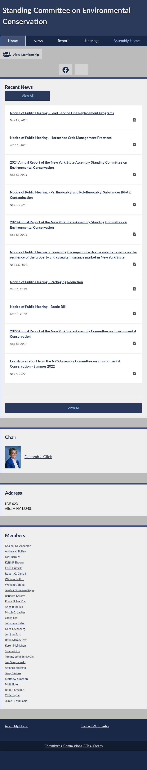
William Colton (14, 579)
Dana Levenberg (15, 629)
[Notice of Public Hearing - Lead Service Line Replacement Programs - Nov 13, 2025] (73, 117)
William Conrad (14, 584)
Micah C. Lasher (15, 612)
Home (13, 40)
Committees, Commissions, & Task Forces (74, 746)
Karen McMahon (15, 645)
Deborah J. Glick (38, 456)
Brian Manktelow (16, 640)
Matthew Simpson (16, 678)
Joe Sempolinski (15, 662)
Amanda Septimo (15, 667)
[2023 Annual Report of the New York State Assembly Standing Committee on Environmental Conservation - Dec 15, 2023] (73, 229)
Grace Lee (11, 617)
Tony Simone (13, 673)
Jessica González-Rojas (19, 590)
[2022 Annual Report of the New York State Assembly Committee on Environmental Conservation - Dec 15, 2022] (73, 338)
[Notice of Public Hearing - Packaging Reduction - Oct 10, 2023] (73, 286)
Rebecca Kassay (15, 595)
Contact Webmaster (95, 726)
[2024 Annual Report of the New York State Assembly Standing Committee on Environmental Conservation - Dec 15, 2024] (73, 169)
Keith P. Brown (14, 562)
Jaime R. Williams (16, 700)
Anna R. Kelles (14, 606)
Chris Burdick (13, 568)
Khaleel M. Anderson (18, 545)
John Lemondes (14, 623)
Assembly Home (16, 726)
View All (21, 97)
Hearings (92, 40)
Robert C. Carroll (15, 573)
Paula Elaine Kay (15, 601)
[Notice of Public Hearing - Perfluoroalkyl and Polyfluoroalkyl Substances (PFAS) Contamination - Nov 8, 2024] (73, 199)
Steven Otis (12, 651)
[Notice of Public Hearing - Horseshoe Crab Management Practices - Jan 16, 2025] (73, 142)
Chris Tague (12, 695)
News (38, 40)
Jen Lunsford (13, 634)
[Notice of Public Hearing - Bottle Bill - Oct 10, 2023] (73, 311)
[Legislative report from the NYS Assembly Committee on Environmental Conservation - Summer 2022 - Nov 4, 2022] (73, 368)
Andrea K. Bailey (15, 551)
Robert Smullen (14, 689)
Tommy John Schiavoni (19, 656)
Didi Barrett (12, 557)
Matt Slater (12, 684)
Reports (64, 40)
